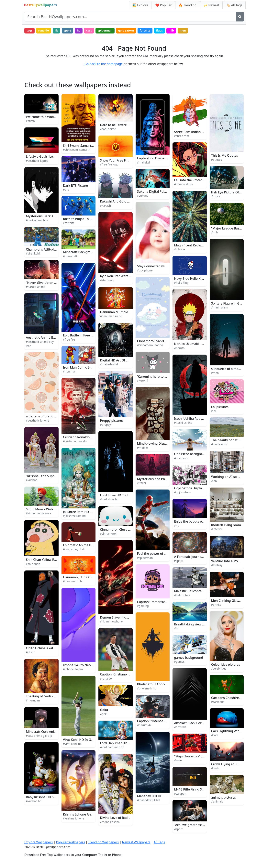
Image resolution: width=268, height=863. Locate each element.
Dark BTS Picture (75, 185)
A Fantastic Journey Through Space (200, 557)
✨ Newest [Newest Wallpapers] (211, 5)
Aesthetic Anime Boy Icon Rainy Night (54, 337)
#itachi (141, 483)
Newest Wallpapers (136, 842)
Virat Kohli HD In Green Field (84, 740)
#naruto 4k (144, 725)
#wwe (178, 760)
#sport (178, 829)
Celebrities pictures (225, 664)
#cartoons (217, 702)
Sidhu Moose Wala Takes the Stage (52, 509)
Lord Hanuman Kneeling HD (121, 743)
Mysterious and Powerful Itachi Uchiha (166, 479)
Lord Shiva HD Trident (116, 495)
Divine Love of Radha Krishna (122, 818)
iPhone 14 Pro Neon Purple (83, 665)
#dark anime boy (37, 220)
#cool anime (108, 129)
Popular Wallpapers (70, 842)
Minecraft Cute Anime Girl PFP (48, 731)
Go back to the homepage (103, 64)
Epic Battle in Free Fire (79, 335)
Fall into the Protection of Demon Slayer (204, 180)
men (183, 30)
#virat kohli (33, 253)
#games (179, 661)
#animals (217, 801)
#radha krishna (110, 822)
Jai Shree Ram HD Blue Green (84, 512)
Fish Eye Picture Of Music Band (234, 192)
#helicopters (182, 595)
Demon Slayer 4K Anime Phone (123, 617)
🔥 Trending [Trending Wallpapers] (187, 5)
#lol (213, 411)
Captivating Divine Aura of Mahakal (163, 158)
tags (29, 30)
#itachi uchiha (183, 423)
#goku (104, 714)
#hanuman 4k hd (111, 316)
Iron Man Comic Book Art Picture (87, 367)
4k (56, 30)
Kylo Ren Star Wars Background (123, 276)
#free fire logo (109, 164)
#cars (214, 735)
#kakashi (106, 205)
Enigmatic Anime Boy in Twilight (87, 545)
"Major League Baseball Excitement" (238, 228)
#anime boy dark (74, 549)
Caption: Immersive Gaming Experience (166, 602)
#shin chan (33, 564)
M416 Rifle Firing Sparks (192, 789)
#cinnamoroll (108, 533)
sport (67, 30)
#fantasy (216, 565)
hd (78, 30)
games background (188, 657)
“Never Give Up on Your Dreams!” (51, 283)
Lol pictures (220, 407)
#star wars (107, 280)
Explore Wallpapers (38, 842)
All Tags (159, 842)
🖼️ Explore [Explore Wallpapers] (140, 5)
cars (89, 30)
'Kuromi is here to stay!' (154, 376)
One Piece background (191, 454)
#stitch (30, 121)
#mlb (214, 232)
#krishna (31, 480)
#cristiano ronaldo (75, 441)
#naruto (179, 348)
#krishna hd (33, 801)
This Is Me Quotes (224, 155)
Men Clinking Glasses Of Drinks (234, 600)
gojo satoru (126, 30)
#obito (30, 652)
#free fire (69, 339)
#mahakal (143, 162)
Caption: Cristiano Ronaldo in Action (127, 674)
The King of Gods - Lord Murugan (51, 696)
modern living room (226, 525)
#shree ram (181, 136)
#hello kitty (181, 282)
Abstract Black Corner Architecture (200, 723)
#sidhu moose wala (38, 513)
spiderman (105, 30)
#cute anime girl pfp (39, 736)
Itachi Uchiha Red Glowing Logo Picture (203, 418)
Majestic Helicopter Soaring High (198, 591)
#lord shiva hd (109, 499)
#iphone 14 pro (73, 669)
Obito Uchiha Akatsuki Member (49, 648)
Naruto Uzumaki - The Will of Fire (199, 344)
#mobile (142, 448)
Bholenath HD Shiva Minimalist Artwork (166, 684)
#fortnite (68, 223)
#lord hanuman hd (112, 747)
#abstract (180, 727)
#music (216, 196)
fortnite (145, 30)
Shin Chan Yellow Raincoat (45, 559)
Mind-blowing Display (153, 443)
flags (159, 30)
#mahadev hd (109, 364)
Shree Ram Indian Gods (191, 132)
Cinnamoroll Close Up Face (120, 529)
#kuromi (142, 380)
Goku (104, 710)
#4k (176, 525)
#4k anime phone (111, 621)
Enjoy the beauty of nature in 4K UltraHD (204, 521)
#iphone (179, 249)
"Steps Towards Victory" (192, 756)
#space (178, 561)
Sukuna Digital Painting (154, 191)
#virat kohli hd (72, 744)
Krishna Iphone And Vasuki (83, 814)
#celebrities (218, 668)
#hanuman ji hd (73, 581)
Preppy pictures (111, 420)
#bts (66, 189)
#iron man (70, 371)
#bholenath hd (146, 688)
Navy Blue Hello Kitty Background (199, 278)
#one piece (181, 458)
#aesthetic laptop (37, 161)
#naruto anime (35, 287)
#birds (215, 768)
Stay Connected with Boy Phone (161, 266)
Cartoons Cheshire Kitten (230, 698)
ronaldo (43, 30)
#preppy (105, 424)
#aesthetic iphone (37, 420)
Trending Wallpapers (103, 842)
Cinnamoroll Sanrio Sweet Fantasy (162, 341)
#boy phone (145, 270)
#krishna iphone (73, 818)
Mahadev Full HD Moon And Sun (161, 796)
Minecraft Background (79, 252)
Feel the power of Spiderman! (159, 553)
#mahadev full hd (148, 800)
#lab (214, 481)
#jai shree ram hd (74, 516)
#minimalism (219, 307)
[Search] (240, 16)
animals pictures (223, 797)
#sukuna (142, 195)
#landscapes (219, 444)
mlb (171, 30)
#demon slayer (183, 184)
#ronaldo (106, 678)
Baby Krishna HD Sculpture (46, 797)
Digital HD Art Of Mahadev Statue (125, 360)
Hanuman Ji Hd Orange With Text (88, 577)
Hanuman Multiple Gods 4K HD (123, 312)
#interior (217, 529)
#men (215, 373)
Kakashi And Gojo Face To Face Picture (128, 201)
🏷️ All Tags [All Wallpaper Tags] (234, 5)
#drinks (216, 605)
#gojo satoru (182, 492)
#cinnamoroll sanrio (150, 345)
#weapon (180, 793)
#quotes (216, 160)
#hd (176, 628)
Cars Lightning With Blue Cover (234, 731)
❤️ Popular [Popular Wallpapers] (163, 5)
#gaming (143, 606)
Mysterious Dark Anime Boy (46, 216)
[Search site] (130, 16)
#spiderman (145, 558)
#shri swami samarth (76, 149)
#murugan (33, 700)
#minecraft (70, 256)
